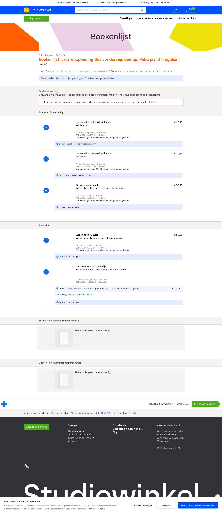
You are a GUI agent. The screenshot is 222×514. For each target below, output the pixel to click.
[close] (217, 496)
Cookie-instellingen (143, 505)
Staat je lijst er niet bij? (81, 438)
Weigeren (166, 505)
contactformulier (128, 413)
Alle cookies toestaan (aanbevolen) (198, 505)
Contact (72, 441)
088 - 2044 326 (102, 413)
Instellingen (126, 18)
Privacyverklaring (167, 435)
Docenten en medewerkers (128, 429)
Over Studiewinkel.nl (168, 425)
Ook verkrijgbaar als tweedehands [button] (73, 295)
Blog (115, 432)
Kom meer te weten (97, 509)
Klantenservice (186, 18)
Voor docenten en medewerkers (155, 18)
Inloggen (73, 425)
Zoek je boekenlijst (36, 18)
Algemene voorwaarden (170, 431)
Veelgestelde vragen (79, 435)
